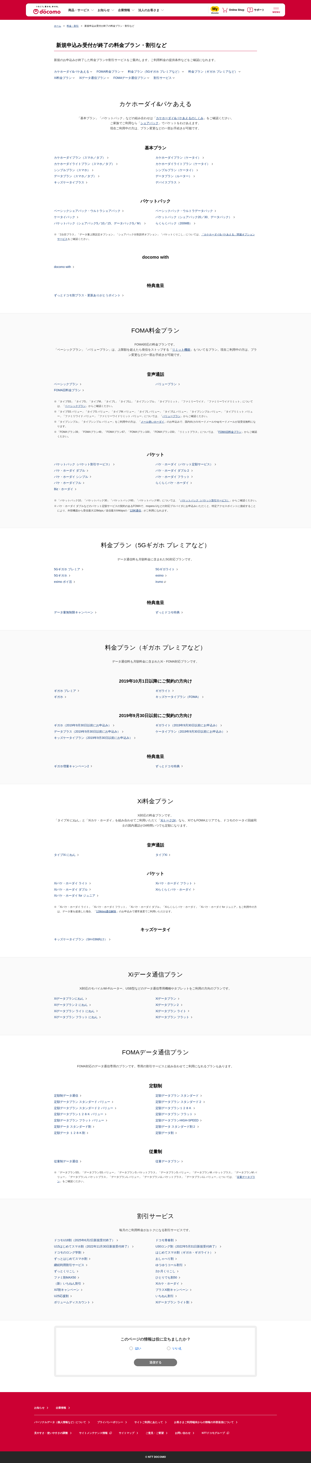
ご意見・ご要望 (155, 1433)
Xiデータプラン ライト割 (172, 1302)
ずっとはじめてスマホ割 (70, 1259)
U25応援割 (61, 1296)
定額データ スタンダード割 (72, 1127)
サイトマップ (126, 1433)
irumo (159, 581)
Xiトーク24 (168, 820)
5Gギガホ (60, 576)
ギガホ (58, 697)
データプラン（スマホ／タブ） (75, 176)
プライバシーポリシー (110, 1422)
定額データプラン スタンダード (177, 1096)
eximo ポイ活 (63, 582)
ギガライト (163, 691)
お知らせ (104, 10)
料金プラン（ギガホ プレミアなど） (213, 72)
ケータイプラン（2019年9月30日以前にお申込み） (190, 732)
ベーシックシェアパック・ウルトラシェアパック (87, 211)
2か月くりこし (165, 1271)
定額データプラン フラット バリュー (79, 1120)
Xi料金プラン (63, 78)
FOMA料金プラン (108, 72)
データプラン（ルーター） (174, 176)
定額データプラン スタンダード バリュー (82, 1102)
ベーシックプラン (66, 384)
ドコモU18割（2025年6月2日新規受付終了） (84, 1240)
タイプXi (161, 855)
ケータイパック (64, 217)
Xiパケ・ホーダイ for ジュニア (74, 896)
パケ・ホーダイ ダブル (69, 471)
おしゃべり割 (165, 1259)
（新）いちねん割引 (67, 1284)
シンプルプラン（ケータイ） (175, 170)
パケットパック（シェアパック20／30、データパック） (194, 217)
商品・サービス (78, 10)
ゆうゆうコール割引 (169, 1265)
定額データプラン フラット (174, 1114)
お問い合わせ (182, 1433)
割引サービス (163, 78)
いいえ (177, 1348)
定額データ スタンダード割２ (176, 1127)
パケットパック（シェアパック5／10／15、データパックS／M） (98, 223)
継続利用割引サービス (69, 1265)
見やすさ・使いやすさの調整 (51, 1433)
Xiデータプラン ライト (171, 1011)
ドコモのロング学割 (67, 1253)
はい (138, 1348)
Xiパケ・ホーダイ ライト (71, 883)
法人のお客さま (148, 10)
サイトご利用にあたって (148, 1422)
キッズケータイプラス (69, 182)
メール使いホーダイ (152, 421)
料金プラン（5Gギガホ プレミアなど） (154, 72)
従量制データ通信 (66, 1161)
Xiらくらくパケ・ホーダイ (173, 889)
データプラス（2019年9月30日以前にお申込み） (87, 732)
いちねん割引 (165, 1296)
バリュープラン (166, 384)
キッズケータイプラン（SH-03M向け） (80, 939)
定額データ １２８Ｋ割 (69, 1133)
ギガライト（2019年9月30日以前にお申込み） (187, 725)
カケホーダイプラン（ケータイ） (178, 158)
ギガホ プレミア (65, 691)
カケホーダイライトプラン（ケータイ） (183, 164)
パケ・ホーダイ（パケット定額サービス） (184, 464)
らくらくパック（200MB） (174, 223)
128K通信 (135, 510)
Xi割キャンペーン (66, 1290)
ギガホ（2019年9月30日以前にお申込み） (82, 725)
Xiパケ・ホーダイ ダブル (71, 889)
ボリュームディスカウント (72, 1302)
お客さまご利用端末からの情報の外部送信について (204, 1422)
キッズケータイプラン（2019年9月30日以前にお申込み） (93, 738)
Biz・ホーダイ (63, 489)
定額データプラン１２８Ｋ (174, 1108)
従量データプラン (168, 1161)
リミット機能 (181, 349)
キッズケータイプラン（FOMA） (178, 697)
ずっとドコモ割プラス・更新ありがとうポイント (87, 295)
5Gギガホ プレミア (67, 569)
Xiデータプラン (166, 999)
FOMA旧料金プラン (67, 390)
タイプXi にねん (65, 855)
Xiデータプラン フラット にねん (76, 1017)
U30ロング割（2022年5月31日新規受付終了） (187, 1246)
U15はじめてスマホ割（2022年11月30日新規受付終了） (92, 1246)
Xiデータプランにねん (69, 999)
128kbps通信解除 (106, 911)
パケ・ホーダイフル (67, 483)
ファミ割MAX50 (65, 1277)
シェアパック (149, 123)
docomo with (62, 267)
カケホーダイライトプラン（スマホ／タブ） (84, 164)
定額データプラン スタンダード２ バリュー (83, 1108)
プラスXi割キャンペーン (172, 1290)
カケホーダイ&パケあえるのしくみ (179, 118)
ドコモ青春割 (165, 1240)
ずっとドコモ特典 (168, 612)
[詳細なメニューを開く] (276, 10)
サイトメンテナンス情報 (95, 1433)
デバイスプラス (166, 182)
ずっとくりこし (64, 1271)
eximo (159, 576)
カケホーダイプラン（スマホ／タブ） (79, 158)
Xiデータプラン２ (167, 1005)
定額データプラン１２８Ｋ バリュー (78, 1114)
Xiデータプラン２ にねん (71, 1005)
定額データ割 (165, 1133)
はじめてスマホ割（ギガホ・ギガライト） (184, 1253)
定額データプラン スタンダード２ (179, 1102)
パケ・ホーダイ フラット (173, 477)
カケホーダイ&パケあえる (71, 72)
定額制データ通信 (66, 1096)
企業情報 (124, 10)
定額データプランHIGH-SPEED (177, 1120)
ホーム (57, 26)
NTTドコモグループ (216, 1433)
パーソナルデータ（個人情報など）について (60, 1422)
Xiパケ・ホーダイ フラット (174, 883)
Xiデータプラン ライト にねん (74, 1011)
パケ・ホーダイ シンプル (71, 477)
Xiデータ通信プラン (92, 78)
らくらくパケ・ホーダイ (172, 483)
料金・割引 (73, 26)
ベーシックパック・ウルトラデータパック (184, 211)
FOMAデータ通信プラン (129, 78)
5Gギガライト (165, 569)
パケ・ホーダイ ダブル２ (173, 471)
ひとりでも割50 (166, 1277)
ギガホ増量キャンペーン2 (71, 766)
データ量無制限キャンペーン (73, 612)
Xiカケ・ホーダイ (167, 1284)
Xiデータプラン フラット (172, 1017)
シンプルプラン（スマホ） (72, 170)
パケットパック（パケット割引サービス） (82, 464)
